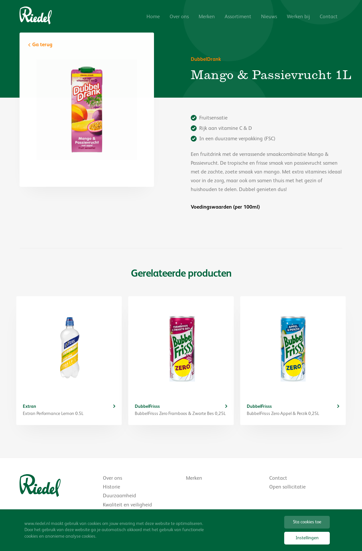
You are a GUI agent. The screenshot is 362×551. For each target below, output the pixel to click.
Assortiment (238, 17)
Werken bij (298, 17)
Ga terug (42, 45)
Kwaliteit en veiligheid (127, 505)
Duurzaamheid (119, 496)
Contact (329, 17)
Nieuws (269, 17)
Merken (207, 17)
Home (153, 17)
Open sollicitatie (287, 487)
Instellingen (307, 538)
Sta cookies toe (307, 522)
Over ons (179, 17)
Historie (111, 487)
